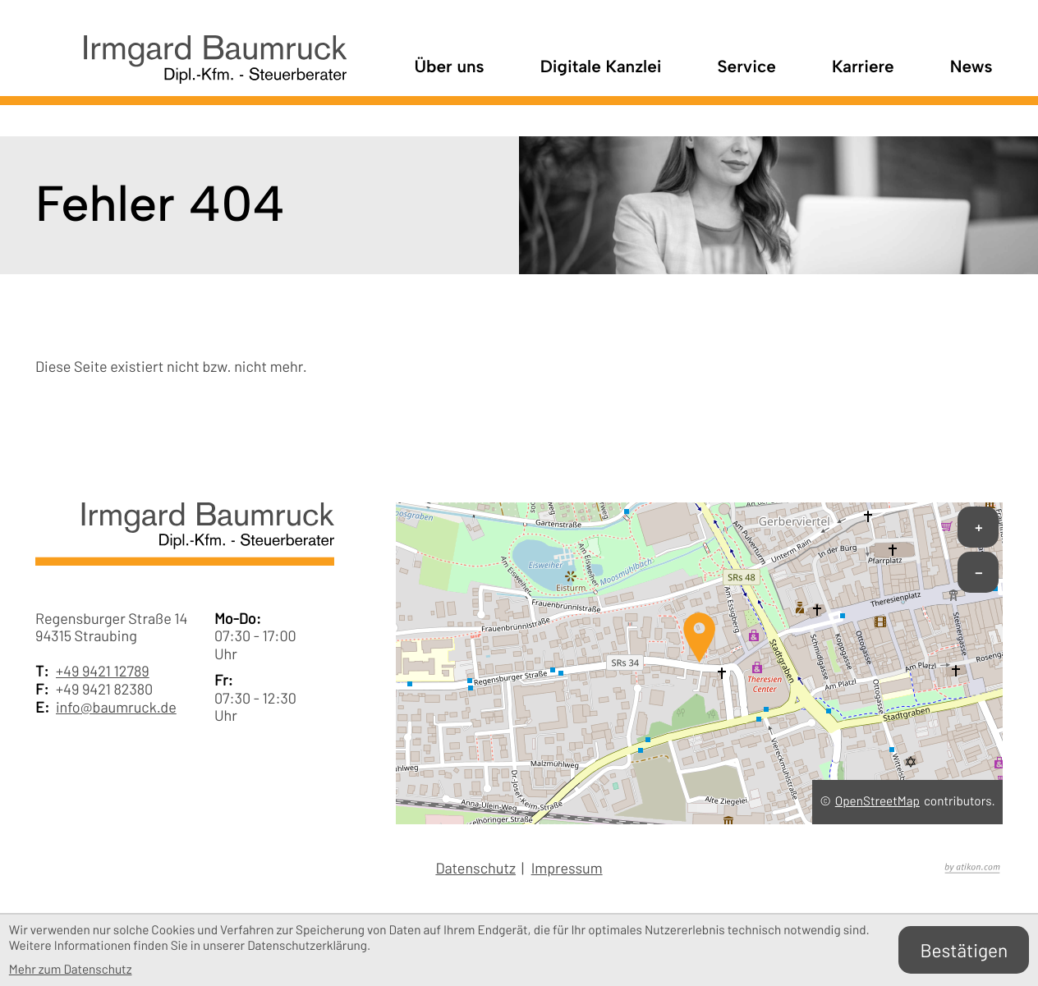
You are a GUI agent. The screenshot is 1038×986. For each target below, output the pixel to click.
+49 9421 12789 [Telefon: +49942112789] (102, 671)
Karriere (863, 67)
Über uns (449, 67)
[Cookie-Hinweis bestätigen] (963, 950)
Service (747, 67)
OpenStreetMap (877, 801)
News (971, 67)
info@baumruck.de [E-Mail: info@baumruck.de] (116, 707)
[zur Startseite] (191, 67)
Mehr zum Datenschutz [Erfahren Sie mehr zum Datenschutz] (70, 969)
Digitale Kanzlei (601, 67)
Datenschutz (475, 868)
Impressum (567, 868)
